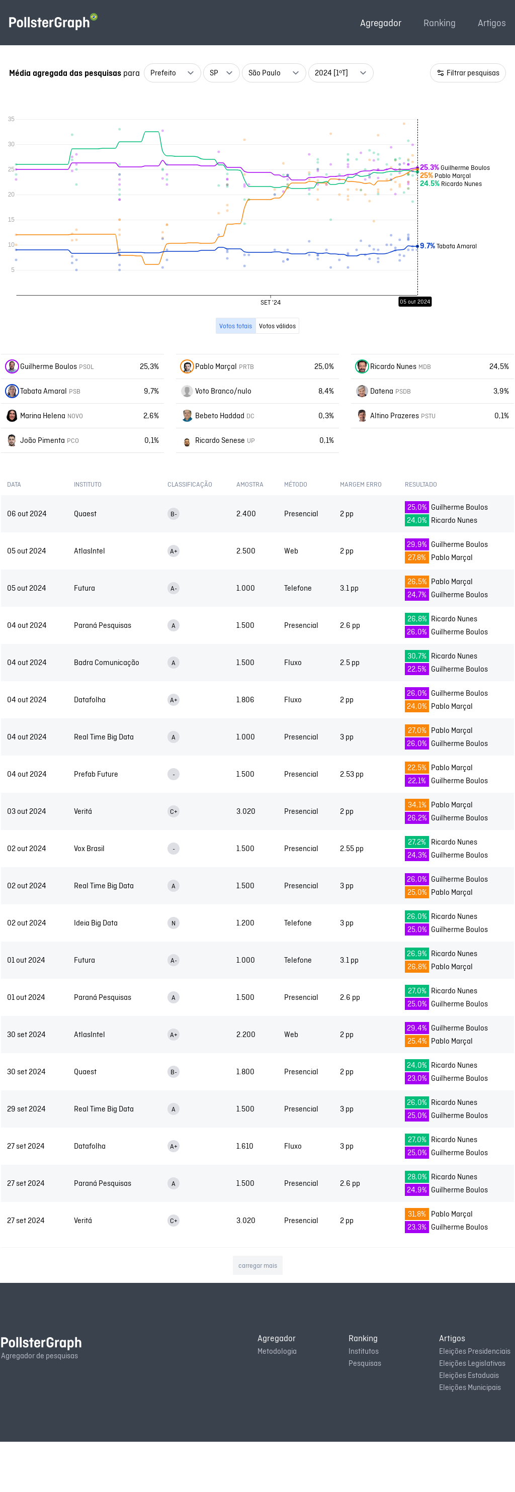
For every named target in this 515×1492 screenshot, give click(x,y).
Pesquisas (365, 1413)
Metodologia (277, 1401)
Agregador (380, 22)
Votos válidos (277, 376)
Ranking (439, 22)
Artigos (492, 22)
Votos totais (235, 376)
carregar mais (257, 1315)
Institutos (364, 1401)
